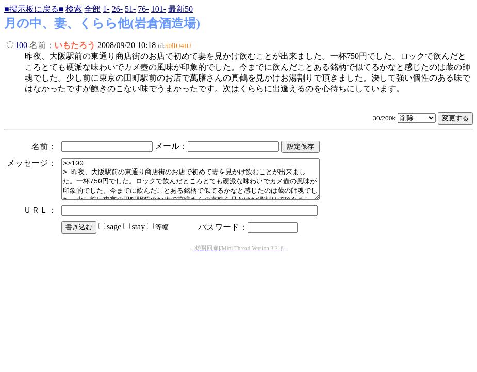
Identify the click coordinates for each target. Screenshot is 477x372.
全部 (92, 9)
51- (130, 9)
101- (158, 9)
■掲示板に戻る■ (33, 9)
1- (106, 9)
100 (21, 45)
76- (143, 9)
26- (117, 9)
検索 (73, 9)
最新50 (180, 9)
